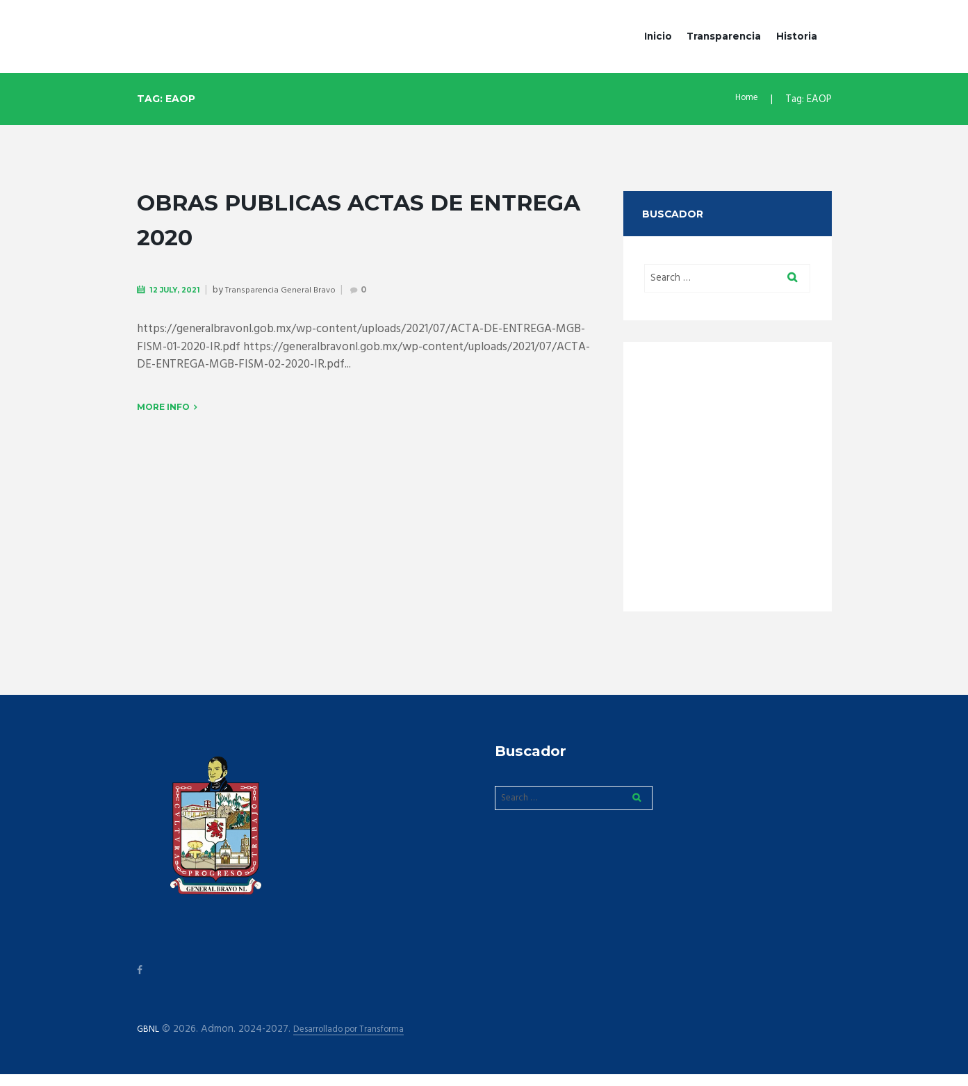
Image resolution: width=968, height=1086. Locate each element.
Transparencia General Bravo (293, 290)
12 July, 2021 (180, 289)
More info (163, 408)
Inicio (658, 36)
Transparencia (724, 36)
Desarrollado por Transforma (361, 1041)
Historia (796, 36)
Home (745, 99)
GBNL (149, 1040)
